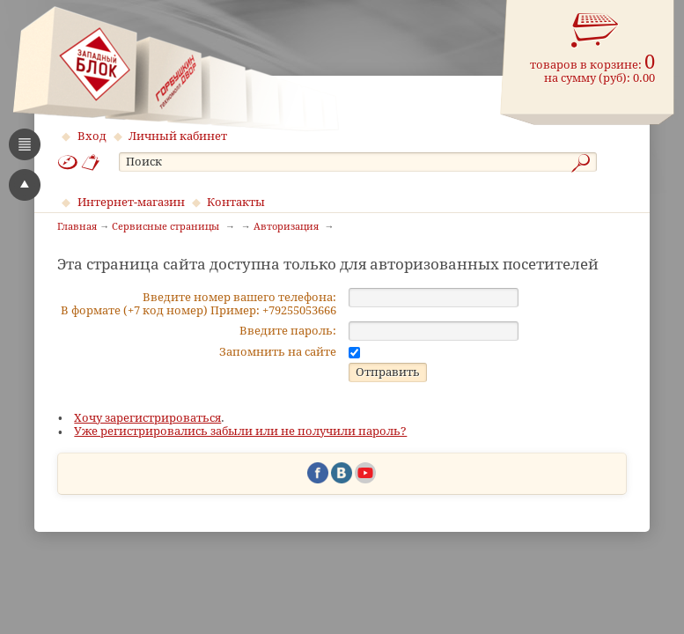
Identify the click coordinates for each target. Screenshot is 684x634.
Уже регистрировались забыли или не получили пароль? (240, 490)
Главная (77, 227)
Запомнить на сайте (277, 410)
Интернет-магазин (131, 202)
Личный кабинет (178, 136)
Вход (92, 136)
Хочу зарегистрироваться (147, 476)
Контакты (236, 202)
